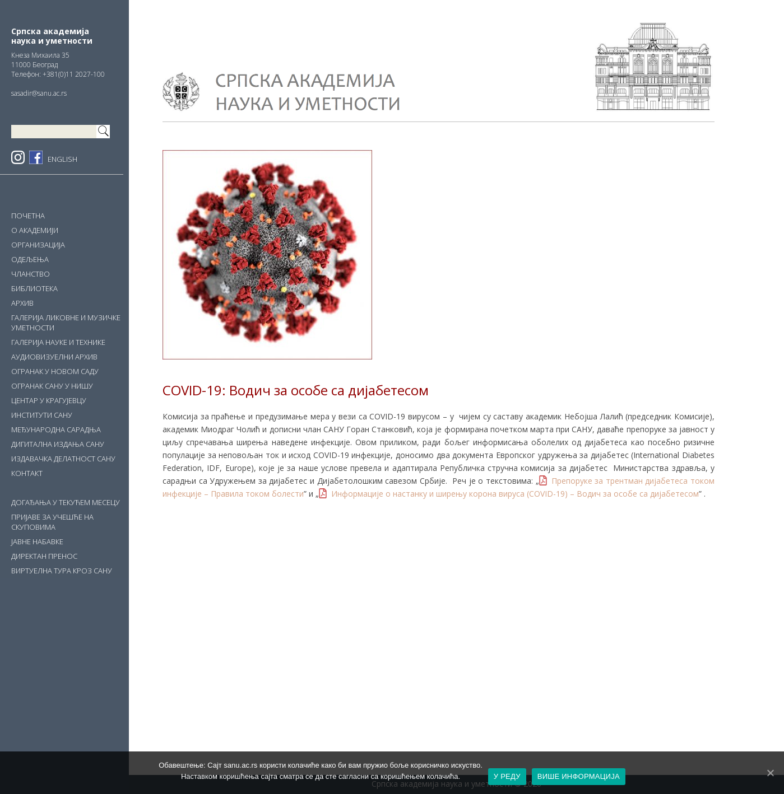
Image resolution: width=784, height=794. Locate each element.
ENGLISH (62, 159)
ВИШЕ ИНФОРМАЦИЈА (578, 776)
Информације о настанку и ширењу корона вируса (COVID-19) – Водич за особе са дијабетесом (515, 493)
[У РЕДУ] (770, 772)
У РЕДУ (507, 776)
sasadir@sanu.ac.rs (39, 93)
